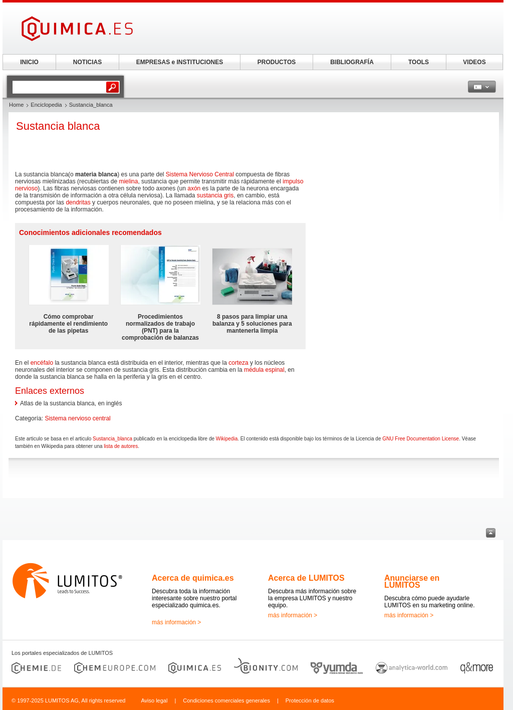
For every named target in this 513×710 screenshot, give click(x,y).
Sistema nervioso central (77, 418)
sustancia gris (215, 195)
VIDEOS (474, 62)
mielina (128, 181)
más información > (176, 622)
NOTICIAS (87, 62)
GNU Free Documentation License (420, 438)
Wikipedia (226, 438)
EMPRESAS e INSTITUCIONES (179, 62)
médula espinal (264, 369)
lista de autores (121, 446)
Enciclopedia (46, 105)
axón (193, 188)
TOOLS (418, 62)
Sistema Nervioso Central (200, 174)
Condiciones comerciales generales (226, 700)
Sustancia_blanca (112, 438)
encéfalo (42, 362)
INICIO (29, 62)
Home (16, 105)
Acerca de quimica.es (193, 578)
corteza (238, 362)
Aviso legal (154, 700)
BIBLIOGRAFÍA (352, 62)
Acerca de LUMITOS (306, 578)
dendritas (78, 202)
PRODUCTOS (277, 62)
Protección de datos (310, 700)
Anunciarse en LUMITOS (411, 581)
